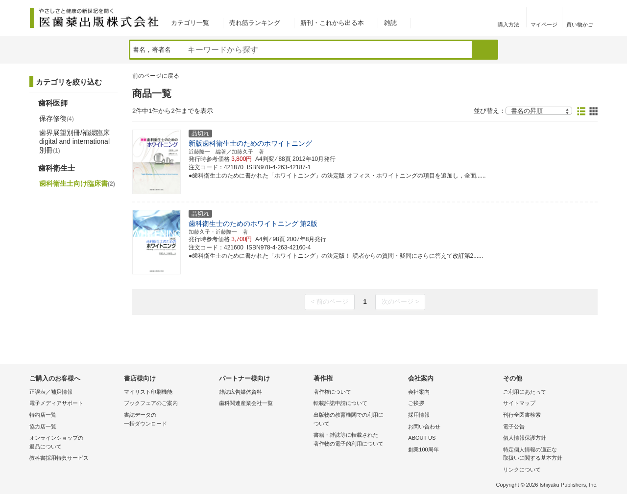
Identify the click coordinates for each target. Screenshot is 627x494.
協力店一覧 (42, 426)
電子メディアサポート (56, 403)
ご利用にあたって (524, 392)
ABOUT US (421, 438)
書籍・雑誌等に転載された (358, 440)
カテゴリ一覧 (190, 22)
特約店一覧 (42, 415)
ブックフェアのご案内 (151, 403)
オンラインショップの (74, 443)
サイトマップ (519, 403)
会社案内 (419, 392)
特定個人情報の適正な (548, 455)
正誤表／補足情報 (50, 392)
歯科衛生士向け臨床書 (77, 183)
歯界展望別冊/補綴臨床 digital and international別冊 (74, 141)
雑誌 (390, 22)
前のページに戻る (155, 75)
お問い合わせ (424, 426)
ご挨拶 (416, 403)
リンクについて (522, 469)
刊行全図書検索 (522, 415)
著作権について (332, 392)
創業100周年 (423, 449)
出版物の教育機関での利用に (358, 420)
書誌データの (169, 420)
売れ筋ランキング (254, 22)
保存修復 (56, 118)
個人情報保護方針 (524, 438)
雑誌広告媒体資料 (240, 392)
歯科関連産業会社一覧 (246, 403)
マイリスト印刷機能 (148, 392)
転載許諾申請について (340, 403)
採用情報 (419, 415)
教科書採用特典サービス (59, 458)
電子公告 (514, 426)
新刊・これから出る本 (332, 22)
